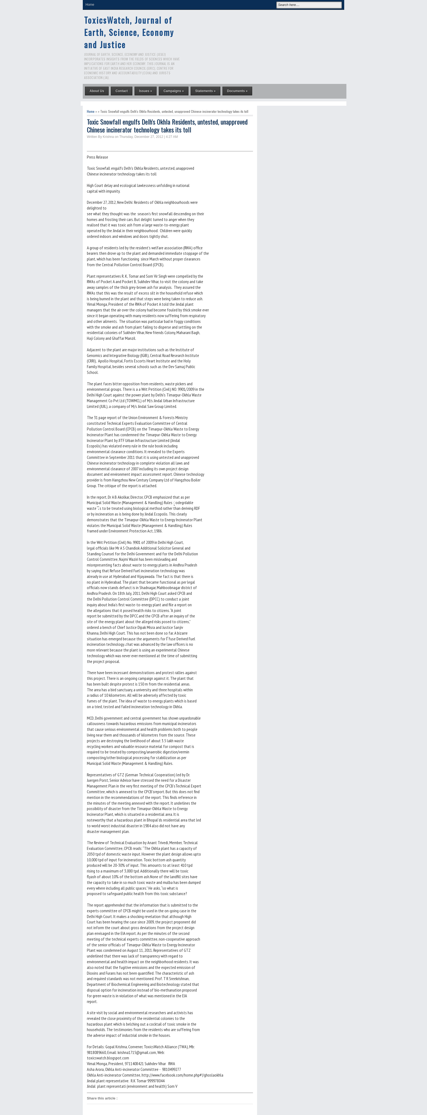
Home (90, 5)
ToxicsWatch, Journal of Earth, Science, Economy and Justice (129, 32)
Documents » (237, 91)
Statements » (205, 91)
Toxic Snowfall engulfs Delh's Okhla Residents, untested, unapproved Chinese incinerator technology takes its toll (167, 125)
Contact (121, 91)
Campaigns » (173, 91)
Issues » (145, 91)
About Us (97, 91)
